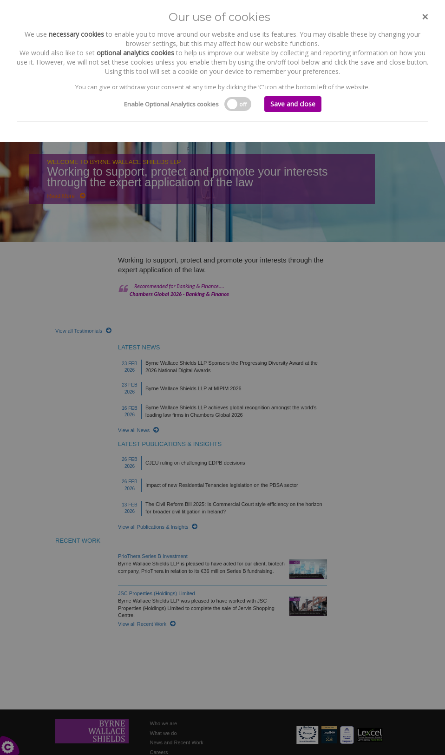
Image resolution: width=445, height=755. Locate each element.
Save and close (292, 103)
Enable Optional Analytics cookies (171, 104)
